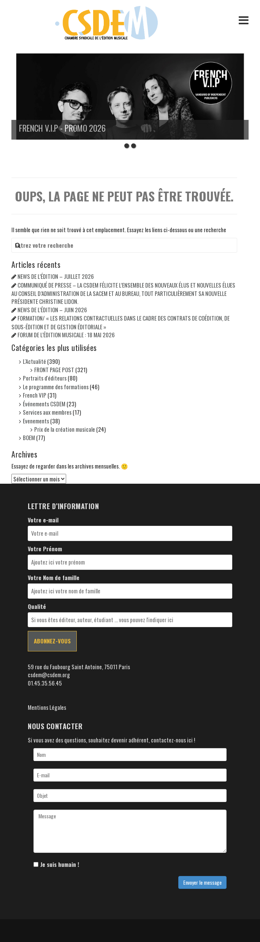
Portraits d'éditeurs (45, 378)
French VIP (34, 395)
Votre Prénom (45, 549)
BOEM (29, 437)
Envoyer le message (202, 882)
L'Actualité (34, 361)
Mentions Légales (47, 707)
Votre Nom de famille (53, 578)
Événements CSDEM (44, 403)
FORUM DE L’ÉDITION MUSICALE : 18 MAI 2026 (66, 334)
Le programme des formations (56, 386)
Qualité (37, 606)
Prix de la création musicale (64, 429)
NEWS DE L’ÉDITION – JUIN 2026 (52, 309)
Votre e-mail (43, 520)
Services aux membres (47, 412)
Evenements (36, 421)
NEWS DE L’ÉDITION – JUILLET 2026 (55, 276)
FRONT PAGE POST (54, 369)
